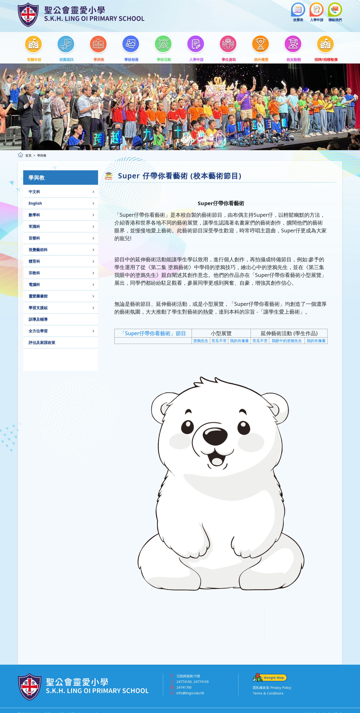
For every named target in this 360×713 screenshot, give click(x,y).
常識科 (34, 227)
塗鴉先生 (200, 344)
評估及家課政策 (42, 344)
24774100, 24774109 (192, 675)
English (35, 204)
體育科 (34, 262)
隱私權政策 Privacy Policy (272, 682)
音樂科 (34, 239)
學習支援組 (38, 309)
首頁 (25, 149)
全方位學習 (38, 332)
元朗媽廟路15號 (188, 670)
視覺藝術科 (38, 251)
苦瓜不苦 (219, 344)
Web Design (315, 708)
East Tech (335, 708)
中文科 (34, 193)
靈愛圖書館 (38, 297)
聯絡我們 (335, 12)
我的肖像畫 (239, 344)
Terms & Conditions (268, 687)
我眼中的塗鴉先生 (287, 344)
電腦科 (34, 286)
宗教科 (34, 274)
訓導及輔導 (38, 320)
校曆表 (298, 12)
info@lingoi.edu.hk (190, 687)
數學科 (34, 216)
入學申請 (317, 12)
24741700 (184, 681)
